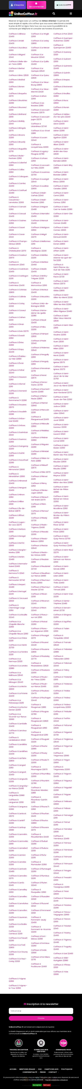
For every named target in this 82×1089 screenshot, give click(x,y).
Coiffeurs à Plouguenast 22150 (39, 726)
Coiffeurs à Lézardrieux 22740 (39, 125)
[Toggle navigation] (70, 13)
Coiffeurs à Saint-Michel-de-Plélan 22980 (61, 489)
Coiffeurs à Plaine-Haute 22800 (39, 397)
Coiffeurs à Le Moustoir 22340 (37, 55)
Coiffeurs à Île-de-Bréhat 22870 (17, 509)
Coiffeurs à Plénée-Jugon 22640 (39, 491)
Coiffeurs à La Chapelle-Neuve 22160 (18, 632)
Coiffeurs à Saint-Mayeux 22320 (61, 474)
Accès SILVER (64, 5)
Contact (53, 1072)
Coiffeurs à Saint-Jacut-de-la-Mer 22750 (61, 376)
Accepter (37, 1085)
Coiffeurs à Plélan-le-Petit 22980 (40, 459)
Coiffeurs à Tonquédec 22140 (61, 636)
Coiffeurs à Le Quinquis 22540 (38, 69)
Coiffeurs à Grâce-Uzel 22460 (17, 419)
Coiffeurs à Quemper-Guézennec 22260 (63, 39)
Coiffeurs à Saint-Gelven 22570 (61, 282)
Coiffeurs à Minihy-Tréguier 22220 (39, 277)
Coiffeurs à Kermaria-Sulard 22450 (18, 565)
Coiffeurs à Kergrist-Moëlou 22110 (17, 551)
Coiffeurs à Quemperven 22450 (62, 46)
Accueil (13, 1069)
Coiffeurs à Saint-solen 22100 (61, 574)
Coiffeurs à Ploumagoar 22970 (39, 768)
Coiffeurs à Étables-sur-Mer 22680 (17, 357)
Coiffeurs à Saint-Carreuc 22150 (61, 201)
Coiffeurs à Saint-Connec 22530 (61, 228)
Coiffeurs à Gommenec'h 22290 (18, 399)
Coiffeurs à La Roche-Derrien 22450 (18, 708)
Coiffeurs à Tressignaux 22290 (61, 885)
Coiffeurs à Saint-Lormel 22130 (61, 439)
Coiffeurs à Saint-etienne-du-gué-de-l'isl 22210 (62, 258)
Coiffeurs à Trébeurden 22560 (61, 657)
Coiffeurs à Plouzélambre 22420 (40, 835)
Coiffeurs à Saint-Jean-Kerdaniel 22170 (62, 391)
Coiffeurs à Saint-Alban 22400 (61, 143)
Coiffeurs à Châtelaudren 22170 (17, 249)
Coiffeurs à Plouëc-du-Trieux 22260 (39, 678)
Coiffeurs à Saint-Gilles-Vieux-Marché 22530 (62, 318)
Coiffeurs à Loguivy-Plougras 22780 (40, 152)
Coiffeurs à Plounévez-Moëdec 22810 (39, 790)
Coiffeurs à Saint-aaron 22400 (61, 122)
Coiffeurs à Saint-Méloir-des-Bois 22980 (63, 481)
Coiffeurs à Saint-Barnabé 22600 (61, 159)
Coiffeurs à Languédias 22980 (16, 794)
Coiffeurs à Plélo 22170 (40, 472)
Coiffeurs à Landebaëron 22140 (17, 738)
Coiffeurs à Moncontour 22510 (39, 284)
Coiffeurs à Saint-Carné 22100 (61, 194)
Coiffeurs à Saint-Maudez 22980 (61, 467)
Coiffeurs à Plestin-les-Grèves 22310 (39, 553)
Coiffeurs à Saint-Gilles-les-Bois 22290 (62, 303)
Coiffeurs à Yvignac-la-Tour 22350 (18, 986)
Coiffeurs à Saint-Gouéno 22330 (61, 333)
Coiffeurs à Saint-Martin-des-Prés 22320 (63, 453)
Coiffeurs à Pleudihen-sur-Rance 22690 (41, 574)
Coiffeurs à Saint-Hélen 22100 (61, 347)
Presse (43, 1072)
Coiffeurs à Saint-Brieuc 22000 (61, 180)
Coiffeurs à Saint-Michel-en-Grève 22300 (61, 499)
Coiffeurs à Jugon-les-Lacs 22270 (17, 523)
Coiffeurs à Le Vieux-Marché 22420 (40, 90)
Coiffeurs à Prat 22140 (62, 34)
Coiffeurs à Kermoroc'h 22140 (16, 571)
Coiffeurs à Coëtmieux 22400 (16, 284)
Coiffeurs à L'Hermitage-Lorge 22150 (17, 608)
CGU (40, 1069)
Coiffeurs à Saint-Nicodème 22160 (61, 507)
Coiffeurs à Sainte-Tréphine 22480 (61, 602)
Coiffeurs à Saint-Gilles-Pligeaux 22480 (62, 310)
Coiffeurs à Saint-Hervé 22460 (61, 354)
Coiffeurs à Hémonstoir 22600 (17, 468)
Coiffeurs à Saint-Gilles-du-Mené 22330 (63, 296)
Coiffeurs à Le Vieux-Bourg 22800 (40, 83)
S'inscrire (41, 1018)
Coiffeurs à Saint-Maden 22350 (61, 446)
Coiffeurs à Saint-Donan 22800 (61, 242)
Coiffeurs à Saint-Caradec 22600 (61, 187)
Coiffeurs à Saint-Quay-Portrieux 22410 (62, 544)
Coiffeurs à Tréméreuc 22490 (61, 837)
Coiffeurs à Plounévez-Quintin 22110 (39, 800)
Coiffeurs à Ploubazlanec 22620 (39, 664)
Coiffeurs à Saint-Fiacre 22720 (61, 275)
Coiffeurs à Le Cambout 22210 (15, 932)
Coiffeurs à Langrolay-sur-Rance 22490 (18, 787)
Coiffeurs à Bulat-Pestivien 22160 (16, 157)
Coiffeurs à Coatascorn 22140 (16, 263)
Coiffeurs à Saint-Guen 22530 (61, 340)
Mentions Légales (27, 1069)
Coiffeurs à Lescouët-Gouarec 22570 (40, 111)
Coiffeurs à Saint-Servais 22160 (61, 567)
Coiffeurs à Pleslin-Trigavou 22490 (39, 526)
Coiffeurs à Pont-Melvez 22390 (38, 937)
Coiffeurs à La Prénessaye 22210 (16, 701)
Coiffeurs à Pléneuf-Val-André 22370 (40, 498)
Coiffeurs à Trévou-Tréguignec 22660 (62, 913)
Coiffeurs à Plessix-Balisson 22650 (39, 539)
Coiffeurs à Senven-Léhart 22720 (62, 609)
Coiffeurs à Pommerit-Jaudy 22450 (38, 920)
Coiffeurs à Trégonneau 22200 (61, 768)
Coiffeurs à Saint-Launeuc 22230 (61, 425)
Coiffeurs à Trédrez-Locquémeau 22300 (62, 705)
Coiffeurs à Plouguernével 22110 (39, 733)
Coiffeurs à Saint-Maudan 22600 (61, 460)
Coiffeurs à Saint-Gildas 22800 (61, 289)
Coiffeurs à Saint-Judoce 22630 (61, 405)
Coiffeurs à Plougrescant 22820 (39, 719)
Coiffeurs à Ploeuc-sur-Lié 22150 (39, 616)
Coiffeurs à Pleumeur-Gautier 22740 (41, 588)
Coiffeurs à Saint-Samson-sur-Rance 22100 (62, 559)
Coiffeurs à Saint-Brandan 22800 (61, 173)
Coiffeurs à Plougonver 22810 (38, 705)
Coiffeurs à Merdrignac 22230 (39, 249)
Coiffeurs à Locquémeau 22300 (39, 145)
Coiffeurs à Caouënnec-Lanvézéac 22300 (16, 200)
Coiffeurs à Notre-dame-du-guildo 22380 (39, 313)
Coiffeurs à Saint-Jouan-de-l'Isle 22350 (62, 398)
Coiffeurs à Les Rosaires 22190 (37, 104)
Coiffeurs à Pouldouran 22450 (39, 965)
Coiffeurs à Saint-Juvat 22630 (61, 418)
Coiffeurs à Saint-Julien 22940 (61, 412)
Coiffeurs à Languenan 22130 (16, 801)
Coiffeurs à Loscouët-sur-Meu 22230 (40, 166)
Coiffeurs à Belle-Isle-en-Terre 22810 (18, 62)
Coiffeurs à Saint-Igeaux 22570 (61, 361)
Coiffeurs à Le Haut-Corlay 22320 (17, 960)
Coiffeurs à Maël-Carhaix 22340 (38, 194)
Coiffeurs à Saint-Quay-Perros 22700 (61, 537)
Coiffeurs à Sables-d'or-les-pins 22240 (61, 115)
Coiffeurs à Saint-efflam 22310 (61, 249)
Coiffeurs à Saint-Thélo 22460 (61, 581)
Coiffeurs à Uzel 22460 (63, 953)
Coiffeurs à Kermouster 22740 (17, 578)
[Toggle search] (53, 13)
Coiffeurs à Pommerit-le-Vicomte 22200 (41, 929)
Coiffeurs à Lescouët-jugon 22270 (40, 118)
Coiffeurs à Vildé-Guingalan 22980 (61, 959)
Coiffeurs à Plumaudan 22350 (39, 863)
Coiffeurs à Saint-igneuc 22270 (61, 367)
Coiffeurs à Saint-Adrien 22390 (61, 129)
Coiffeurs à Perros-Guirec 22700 (39, 383)
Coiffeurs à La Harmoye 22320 (15, 660)
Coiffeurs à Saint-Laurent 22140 (61, 432)
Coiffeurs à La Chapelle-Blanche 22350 (16, 624)
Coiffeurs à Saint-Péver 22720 (61, 523)
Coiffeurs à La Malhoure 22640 (16, 673)
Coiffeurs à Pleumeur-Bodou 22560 (41, 581)
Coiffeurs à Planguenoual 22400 (40, 418)
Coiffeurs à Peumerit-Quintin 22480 (40, 390)
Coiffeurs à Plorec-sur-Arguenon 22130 (39, 629)
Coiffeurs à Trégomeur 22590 (61, 754)
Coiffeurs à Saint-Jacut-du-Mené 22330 (63, 384)
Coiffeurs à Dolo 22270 (19, 331)
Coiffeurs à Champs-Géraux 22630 (18, 242)
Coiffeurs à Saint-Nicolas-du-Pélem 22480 (61, 515)
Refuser (47, 1085)
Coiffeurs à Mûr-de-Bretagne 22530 (40, 304)
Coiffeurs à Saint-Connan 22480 (61, 221)
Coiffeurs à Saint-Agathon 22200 (61, 136)
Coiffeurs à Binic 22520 (19, 75)
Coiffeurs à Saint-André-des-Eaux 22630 (61, 151)
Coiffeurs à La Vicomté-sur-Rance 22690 (17, 717)
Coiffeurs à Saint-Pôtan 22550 (61, 530)
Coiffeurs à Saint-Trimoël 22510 (61, 588)
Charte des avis (51, 1069)
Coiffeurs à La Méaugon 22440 (16, 680)
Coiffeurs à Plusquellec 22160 (38, 890)
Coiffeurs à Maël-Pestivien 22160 (38, 201)
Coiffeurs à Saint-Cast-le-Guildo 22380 (62, 208)
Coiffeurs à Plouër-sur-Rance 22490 (39, 685)
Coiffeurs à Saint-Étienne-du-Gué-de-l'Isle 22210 (61, 267)
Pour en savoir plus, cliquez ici (56, 1080)
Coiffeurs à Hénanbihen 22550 (17, 475)
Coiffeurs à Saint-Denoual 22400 (61, 235)
